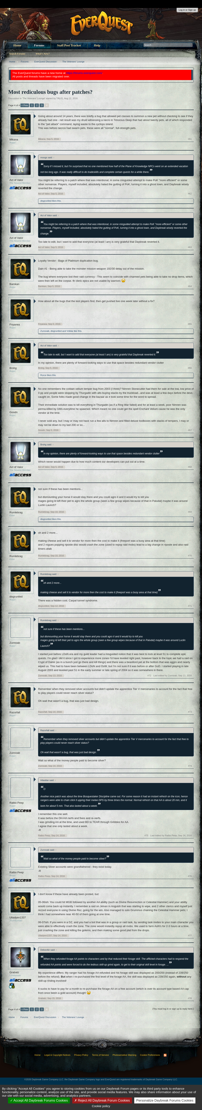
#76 (190, 876)
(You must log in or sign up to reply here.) (173, 1009)
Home (17, 45)
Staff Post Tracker (69, 45)
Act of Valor (16, 180)
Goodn (13, 412)
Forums (39, 45)
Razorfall (14, 712)
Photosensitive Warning (124, 1055)
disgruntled (45, 201)
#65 (190, 324)
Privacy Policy (81, 1055)
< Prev (24, 105)
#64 (190, 286)
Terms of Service (100, 1055)
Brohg (13, 368)
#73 (190, 712)
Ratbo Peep (16, 802)
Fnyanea (14, 324)
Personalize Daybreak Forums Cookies (164, 1100)
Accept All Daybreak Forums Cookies (39, 1100)
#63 (190, 247)
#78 (190, 998)
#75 (146, 835)
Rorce (43, 375)
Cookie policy (101, 1106)
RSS (165, 1055)
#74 (190, 766)
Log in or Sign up (187, 10)
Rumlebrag (16, 512)
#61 (190, 139)
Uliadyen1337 (17, 917)
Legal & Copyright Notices (57, 1055)
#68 (190, 467)
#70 (190, 555)
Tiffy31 (59, 98)
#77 (190, 935)
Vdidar (70, 331)
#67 (190, 430)
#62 (190, 193)
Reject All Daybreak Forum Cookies (102, 1100)
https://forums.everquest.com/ (84, 73)
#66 (190, 368)
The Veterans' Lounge (34, 98)
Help (97, 45)
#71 (190, 606)
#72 (149, 675)
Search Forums (17, 53)
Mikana (13, 139)
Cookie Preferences (150, 1055)
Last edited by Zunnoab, (172, 675)
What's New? (43, 53)
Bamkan (14, 284)
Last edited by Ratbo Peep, (171, 835)
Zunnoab (44, 331)
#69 (190, 512)
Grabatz (14, 972)
